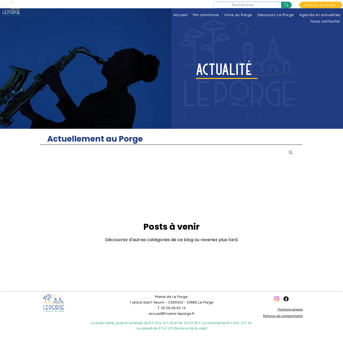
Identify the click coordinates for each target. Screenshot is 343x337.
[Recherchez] (286, 5)
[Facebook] (286, 299)
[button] (320, 5)
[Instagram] (276, 299)
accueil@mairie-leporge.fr (171, 314)
